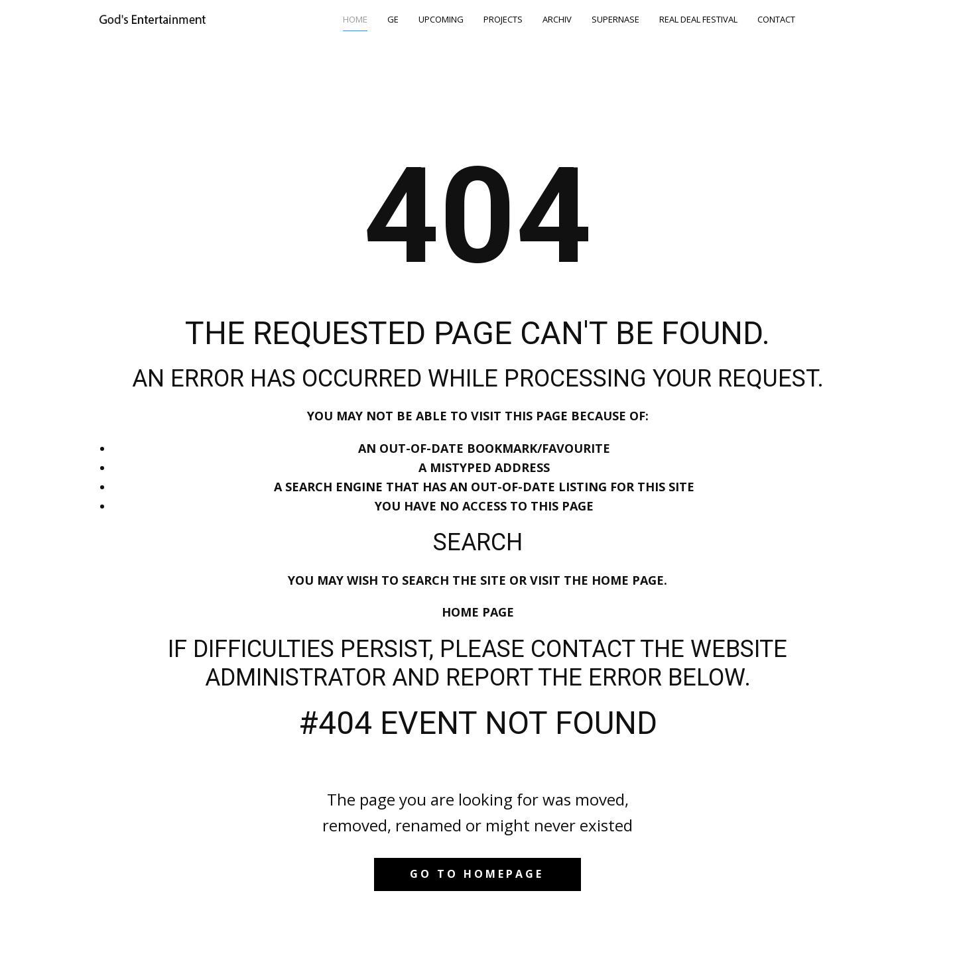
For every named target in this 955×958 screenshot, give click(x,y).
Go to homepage (477, 874)
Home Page (478, 612)
